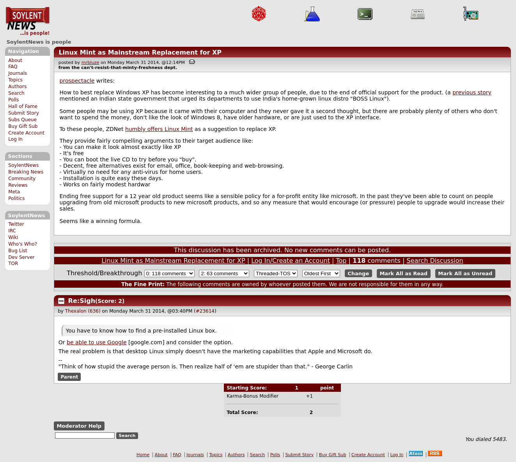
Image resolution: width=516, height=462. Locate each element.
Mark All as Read (403, 273)
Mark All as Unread (465, 273)
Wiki (13, 237)
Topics (15, 80)
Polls (13, 100)
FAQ (12, 66)
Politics (16, 198)
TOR (13, 263)
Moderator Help (79, 426)
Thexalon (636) (83, 311)
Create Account (26, 133)
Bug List (17, 250)
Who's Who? (22, 244)
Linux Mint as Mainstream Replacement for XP (140, 52)
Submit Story (23, 113)
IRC (12, 231)
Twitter (16, 224)
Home (143, 454)
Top (341, 260)
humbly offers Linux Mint (159, 129)
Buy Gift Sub (22, 126)
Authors (17, 86)
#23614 (205, 311)
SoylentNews (27, 21)
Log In (15, 139)
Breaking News (25, 172)
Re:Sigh (81, 300)
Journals (17, 73)
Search (16, 93)
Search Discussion (434, 260)
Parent (69, 376)
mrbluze (90, 62)
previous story (471, 92)
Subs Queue (22, 119)
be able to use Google (96, 342)
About (15, 60)
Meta (14, 192)
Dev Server (21, 257)
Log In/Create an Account (290, 260)
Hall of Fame (22, 106)
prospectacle (77, 81)
